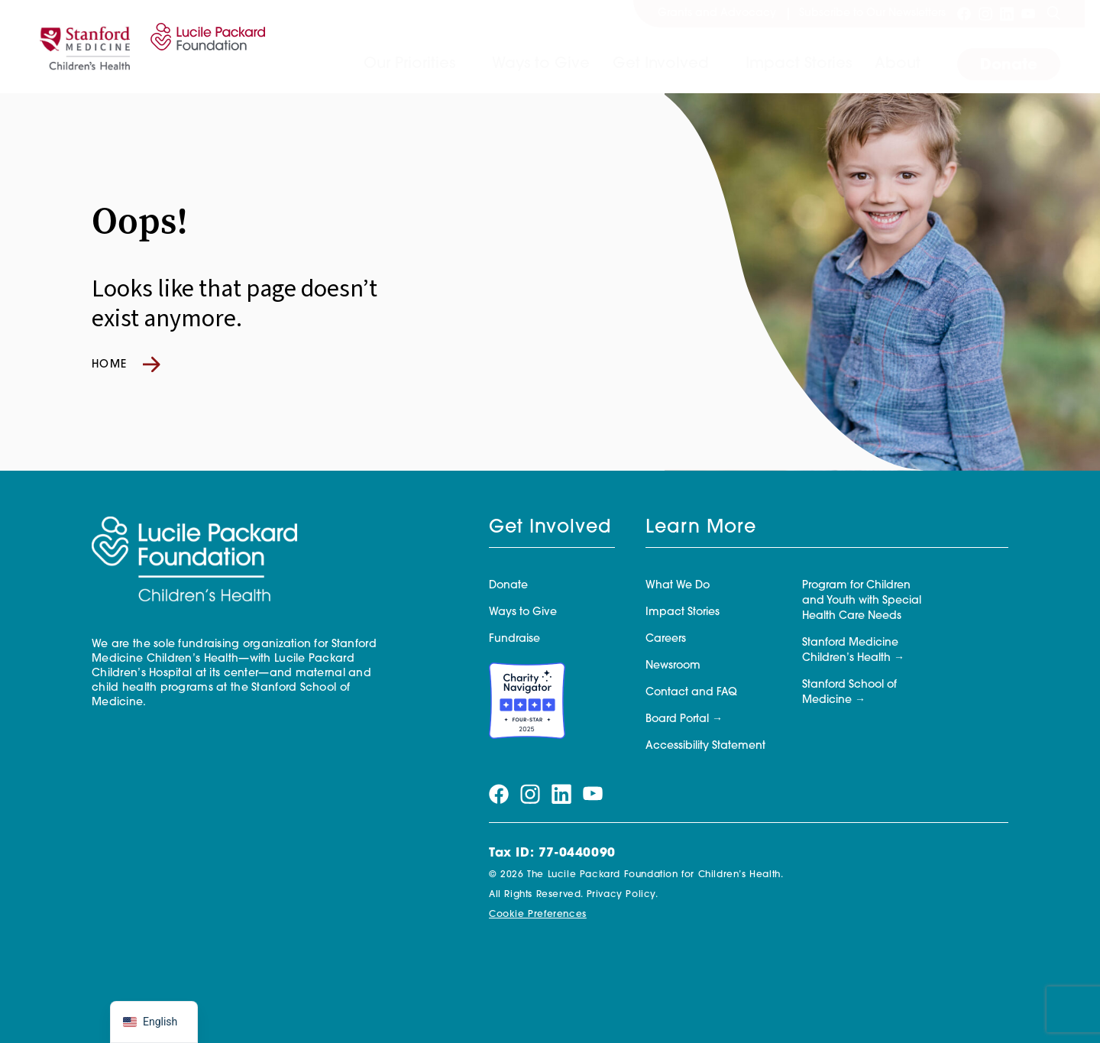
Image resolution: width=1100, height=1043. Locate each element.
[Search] (1053, 13)
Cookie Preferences (538, 914)
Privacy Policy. (622, 894)
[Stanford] (85, 46)
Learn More (700, 528)
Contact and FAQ (691, 692)
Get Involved (661, 64)
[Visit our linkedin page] (1007, 14)
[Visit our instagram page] (985, 14)
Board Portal (677, 719)
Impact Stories (799, 64)
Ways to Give (541, 64)
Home (126, 364)
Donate (1008, 65)
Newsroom (672, 666)
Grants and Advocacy (717, 13)
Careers (665, 639)
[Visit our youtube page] (1028, 14)
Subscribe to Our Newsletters (872, 13)
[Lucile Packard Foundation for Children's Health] (205, 46)
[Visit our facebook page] (964, 14)
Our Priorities (409, 64)
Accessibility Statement (705, 746)
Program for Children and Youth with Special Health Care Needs (861, 601)
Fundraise (514, 639)
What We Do (677, 585)
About (897, 64)
